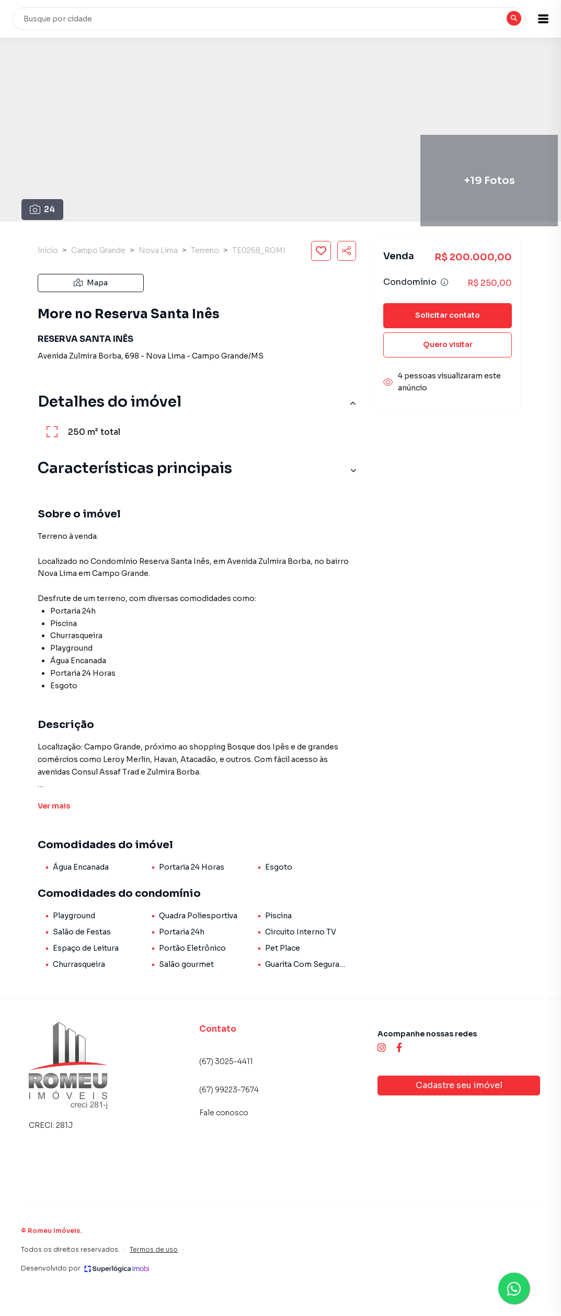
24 (42, 209)
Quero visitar (448, 344)
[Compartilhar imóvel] (346, 251)
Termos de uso (154, 1249)
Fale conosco (223, 1112)
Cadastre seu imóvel (459, 1085)
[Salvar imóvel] (321, 251)
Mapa (91, 282)
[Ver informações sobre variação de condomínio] (444, 282)
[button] (535, 19)
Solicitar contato (447, 315)
